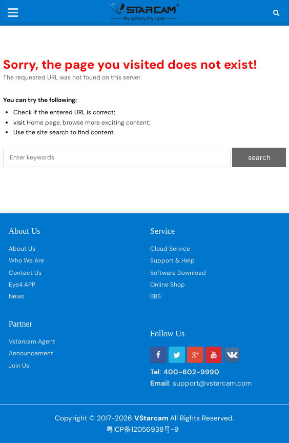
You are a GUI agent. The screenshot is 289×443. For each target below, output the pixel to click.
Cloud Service (170, 249)
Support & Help (172, 260)
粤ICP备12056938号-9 (142, 429)
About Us (22, 249)
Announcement (31, 353)
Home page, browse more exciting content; (89, 122)
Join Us (19, 365)
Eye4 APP (22, 284)
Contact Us (25, 273)
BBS (155, 296)
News (16, 296)
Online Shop (167, 284)
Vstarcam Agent (32, 341)
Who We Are (26, 260)
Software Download (178, 273)
